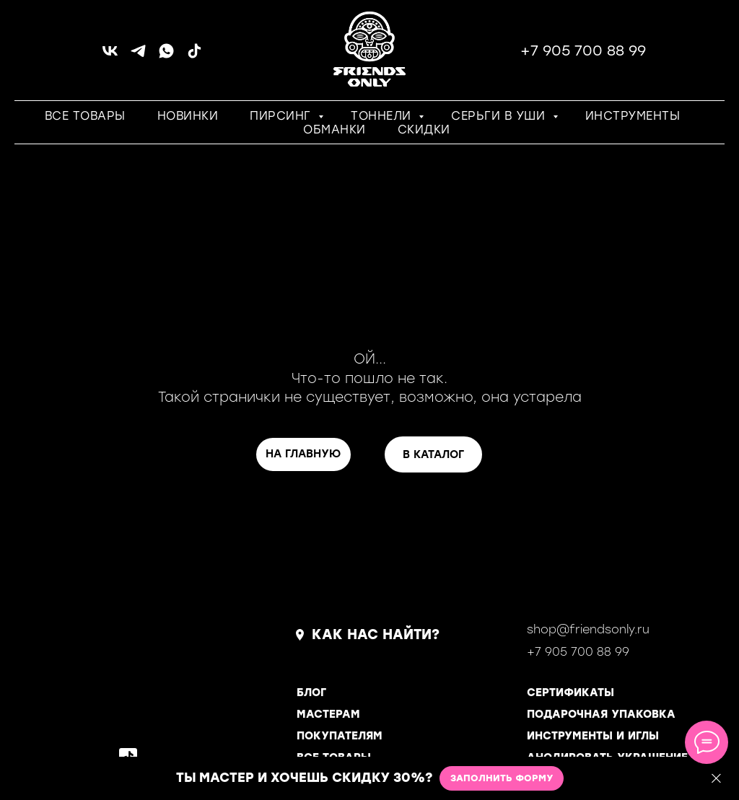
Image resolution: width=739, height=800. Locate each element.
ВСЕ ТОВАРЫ (85, 116)
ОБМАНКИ (334, 129)
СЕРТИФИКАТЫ (570, 692)
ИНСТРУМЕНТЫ (633, 116)
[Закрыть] (716, 778)
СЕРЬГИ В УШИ (500, 116)
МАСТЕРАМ (328, 714)
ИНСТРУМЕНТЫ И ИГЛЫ (593, 735)
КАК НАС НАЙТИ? (376, 634)
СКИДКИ (424, 129)
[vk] (110, 56)
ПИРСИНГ (282, 116)
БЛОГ (311, 692)
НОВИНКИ (188, 116)
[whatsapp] (166, 56)
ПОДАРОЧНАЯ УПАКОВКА (601, 714)
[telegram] (138, 56)
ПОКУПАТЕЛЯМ (339, 735)
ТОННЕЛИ (383, 116)
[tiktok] (194, 56)
